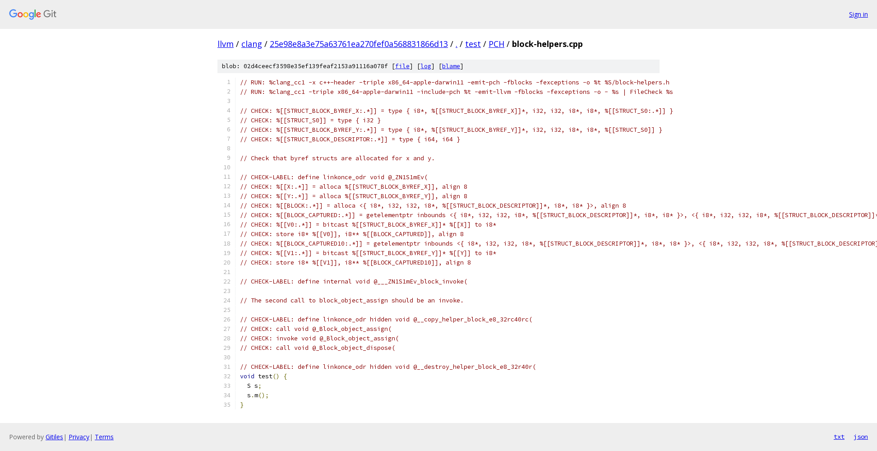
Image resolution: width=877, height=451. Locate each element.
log (425, 66)
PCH (496, 43)
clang (251, 43)
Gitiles (54, 436)
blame (451, 66)
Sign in (858, 14)
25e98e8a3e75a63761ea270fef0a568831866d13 (359, 43)
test (473, 43)
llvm (225, 43)
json (861, 436)
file (402, 66)
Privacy (79, 436)
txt (839, 436)
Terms (104, 436)
